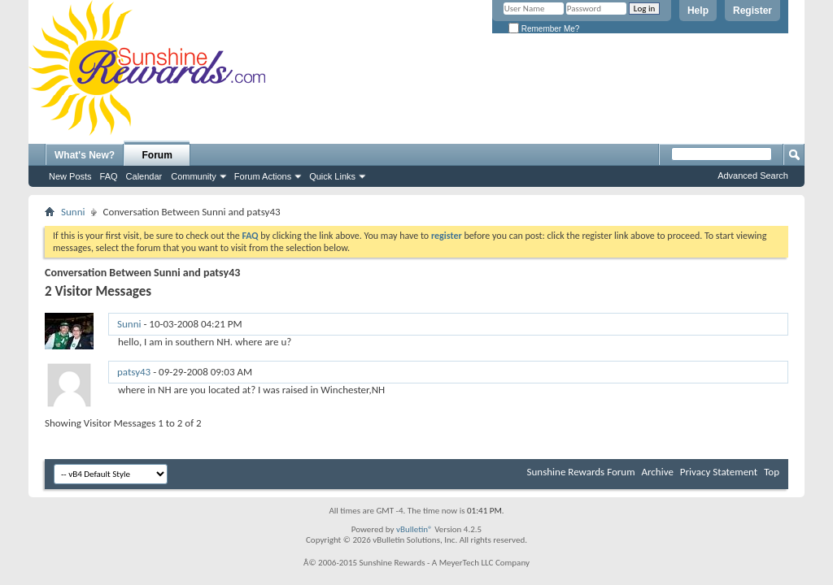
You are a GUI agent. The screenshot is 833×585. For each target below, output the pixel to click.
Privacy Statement (718, 472)
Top (771, 472)
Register (752, 10)
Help (698, 10)
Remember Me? (543, 28)
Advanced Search (752, 175)
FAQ (109, 176)
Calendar (144, 176)
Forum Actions (262, 176)
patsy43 (133, 372)
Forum (157, 155)
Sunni (73, 212)
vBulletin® (414, 529)
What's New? (85, 155)
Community (193, 176)
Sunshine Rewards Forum (581, 472)
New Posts (70, 176)
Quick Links (332, 176)
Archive (657, 472)
